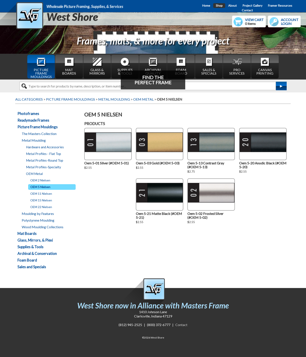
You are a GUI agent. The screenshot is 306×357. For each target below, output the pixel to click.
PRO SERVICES (237, 66)
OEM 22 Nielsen (41, 207)
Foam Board (27, 260)
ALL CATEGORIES (29, 99)
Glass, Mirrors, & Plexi (35, 240)
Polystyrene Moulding (38, 220)
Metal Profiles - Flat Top (43, 154)
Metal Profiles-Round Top (44, 160)
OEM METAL (143, 99)
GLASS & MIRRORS (97, 66)
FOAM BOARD (181, 66)
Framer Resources (280, 5)
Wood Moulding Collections (42, 227)
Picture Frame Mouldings (37, 127)
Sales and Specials (31, 267)
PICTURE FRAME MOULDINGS (41, 67)
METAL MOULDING (114, 99)
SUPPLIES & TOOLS (125, 66)
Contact (247, 10)
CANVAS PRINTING (264, 66)
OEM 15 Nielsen (41, 200)
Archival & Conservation (37, 253)
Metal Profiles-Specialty (43, 167)
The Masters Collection (39, 134)
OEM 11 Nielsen (41, 193)
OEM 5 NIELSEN (169, 99)
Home (206, 5)
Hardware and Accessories (45, 147)
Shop (219, 5)
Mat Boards (27, 233)
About (232, 5)
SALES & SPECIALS (208, 66)
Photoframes (28, 113)
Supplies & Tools (30, 247)
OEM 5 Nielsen (40, 187)
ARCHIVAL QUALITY (153, 66)
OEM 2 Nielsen (40, 180)
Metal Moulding (34, 140)
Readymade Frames (33, 120)
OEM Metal (34, 174)
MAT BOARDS (69, 66)
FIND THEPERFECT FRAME (153, 79)
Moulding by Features (38, 213)
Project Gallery (252, 5)
